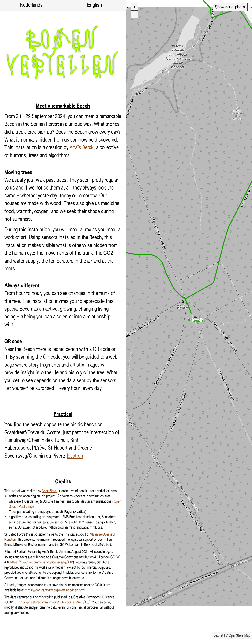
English (94, 5)
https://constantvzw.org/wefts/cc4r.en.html (55, 590)
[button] (189, 319)
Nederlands (31, 5)
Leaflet (218, 635)
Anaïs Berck (82, 147)
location (75, 456)
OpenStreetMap (239, 635)
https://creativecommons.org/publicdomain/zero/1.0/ (54, 602)
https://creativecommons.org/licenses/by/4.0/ (41, 562)
